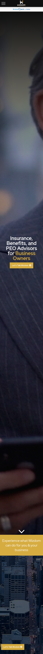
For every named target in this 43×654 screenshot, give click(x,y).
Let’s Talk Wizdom (11, 647)
